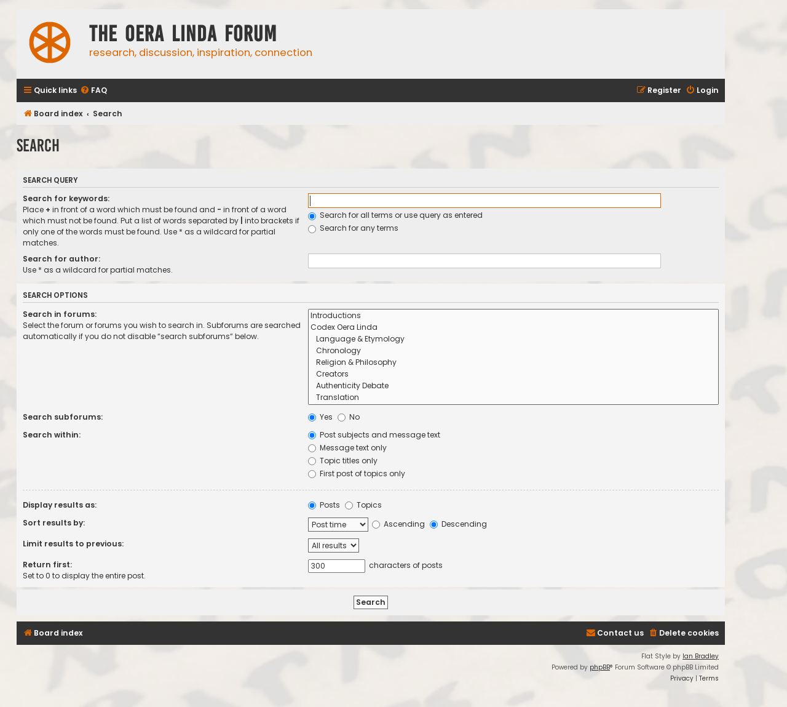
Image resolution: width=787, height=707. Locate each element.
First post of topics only (356, 473)
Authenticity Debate (513, 386)
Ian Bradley (700, 656)
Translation (513, 398)
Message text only (347, 447)
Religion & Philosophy (513, 363)
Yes (320, 417)
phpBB (600, 667)
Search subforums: (63, 417)
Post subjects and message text (374, 434)
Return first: (47, 564)
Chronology (513, 351)
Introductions (513, 316)
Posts (324, 505)
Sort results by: (54, 522)
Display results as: (60, 505)
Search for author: (61, 259)
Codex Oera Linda (513, 328)
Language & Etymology (513, 339)
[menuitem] (93, 90)
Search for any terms (353, 228)
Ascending (398, 524)
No (349, 417)
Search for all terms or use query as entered (395, 215)
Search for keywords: (66, 198)
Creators (513, 374)
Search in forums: (60, 314)
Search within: (52, 434)
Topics (363, 505)
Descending (458, 524)
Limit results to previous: (73, 543)
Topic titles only (343, 460)
